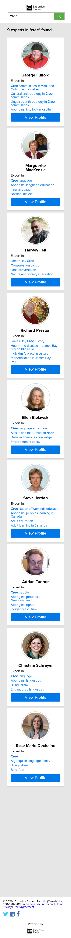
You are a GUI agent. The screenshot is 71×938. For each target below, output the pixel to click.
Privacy (7, 907)
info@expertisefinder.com (38, 904)
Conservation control (25, 284)
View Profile (35, 121)
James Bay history (27, 374)
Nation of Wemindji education (35, 564)
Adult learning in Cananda (29, 580)
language (21, 185)
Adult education (22, 576)
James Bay (22, 279)
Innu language (21, 194)
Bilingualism (19, 762)
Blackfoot (17, 861)
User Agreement (24, 907)
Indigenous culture (24, 675)
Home (59, 904)
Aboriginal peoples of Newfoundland (26, 664)
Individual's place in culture (29, 386)
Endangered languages (27, 766)
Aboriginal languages (26, 757)
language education (29, 469)
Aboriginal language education (32, 189)
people (20, 658)
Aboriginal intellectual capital (31, 113)
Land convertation (23, 288)
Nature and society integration (32, 293)
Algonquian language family (30, 852)
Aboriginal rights (22, 671)
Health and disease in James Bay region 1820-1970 (34, 380)
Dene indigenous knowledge (31, 478)
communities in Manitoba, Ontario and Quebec (33, 91)
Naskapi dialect (22, 198)
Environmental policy (25, 482)
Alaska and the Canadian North (33, 473)
